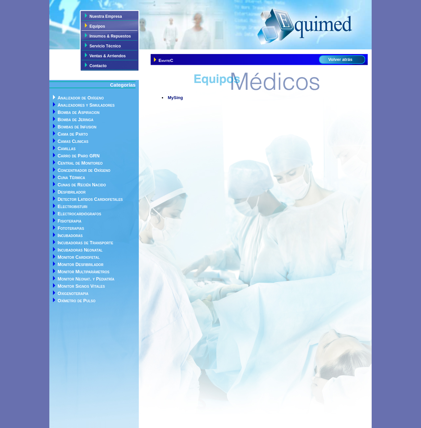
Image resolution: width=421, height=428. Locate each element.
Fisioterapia (69, 221)
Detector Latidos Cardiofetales (90, 199)
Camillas (67, 148)
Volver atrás (340, 59)
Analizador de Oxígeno (81, 97)
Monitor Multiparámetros (84, 271)
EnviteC (166, 60)
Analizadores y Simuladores (86, 105)
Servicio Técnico (105, 46)
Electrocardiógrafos (79, 213)
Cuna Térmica (71, 177)
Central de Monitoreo (80, 163)
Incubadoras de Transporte (85, 242)
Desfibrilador (72, 192)
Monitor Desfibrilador (80, 264)
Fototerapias (71, 228)
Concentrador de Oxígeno (84, 170)
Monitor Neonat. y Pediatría (86, 278)
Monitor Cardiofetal (79, 257)
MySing (175, 97)
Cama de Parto (73, 134)
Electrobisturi (72, 206)
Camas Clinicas (73, 141)
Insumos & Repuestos (110, 36)
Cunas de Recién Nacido (82, 184)
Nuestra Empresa (105, 16)
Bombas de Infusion (77, 126)
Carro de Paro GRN (79, 155)
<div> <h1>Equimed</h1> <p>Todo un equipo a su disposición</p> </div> (210, 24)
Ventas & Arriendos (107, 56)
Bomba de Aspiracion (79, 112)
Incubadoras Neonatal (80, 250)
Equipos (97, 26)
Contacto (98, 66)
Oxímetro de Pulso (76, 300)
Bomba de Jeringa (75, 119)
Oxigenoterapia (73, 293)
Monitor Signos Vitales (81, 286)
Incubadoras (70, 235)
